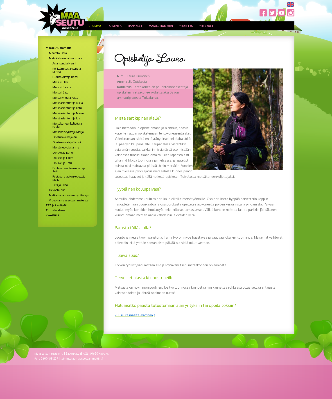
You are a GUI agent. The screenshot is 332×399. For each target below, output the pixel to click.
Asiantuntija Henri (64, 63)
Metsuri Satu (60, 92)
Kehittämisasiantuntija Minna (66, 70)
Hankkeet (135, 25)
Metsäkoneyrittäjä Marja (68, 131)
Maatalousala (58, 53)
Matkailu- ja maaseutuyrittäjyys (68, 195)
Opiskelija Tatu (62, 162)
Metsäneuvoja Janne (65, 147)
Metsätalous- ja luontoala (65, 58)
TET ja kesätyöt (56, 205)
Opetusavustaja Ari (64, 137)
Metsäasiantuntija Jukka (67, 102)
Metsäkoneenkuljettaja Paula (67, 125)
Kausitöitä (52, 215)
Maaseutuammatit (58, 48)
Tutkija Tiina (60, 184)
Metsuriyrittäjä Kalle (65, 97)
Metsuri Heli (60, 82)
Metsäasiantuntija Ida (66, 118)
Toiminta (114, 25)
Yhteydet (206, 25)
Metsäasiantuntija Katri (67, 107)
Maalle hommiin (161, 25)
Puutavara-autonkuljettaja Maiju (69, 178)
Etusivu (95, 25)
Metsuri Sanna (61, 87)
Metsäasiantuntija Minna (68, 113)
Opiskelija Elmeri (63, 152)
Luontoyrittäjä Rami (65, 76)
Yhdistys (186, 25)
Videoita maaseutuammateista (68, 200)
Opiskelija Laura (62, 157)
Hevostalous (57, 190)
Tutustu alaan (55, 210)
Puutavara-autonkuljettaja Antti (69, 169)
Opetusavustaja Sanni (66, 142)
